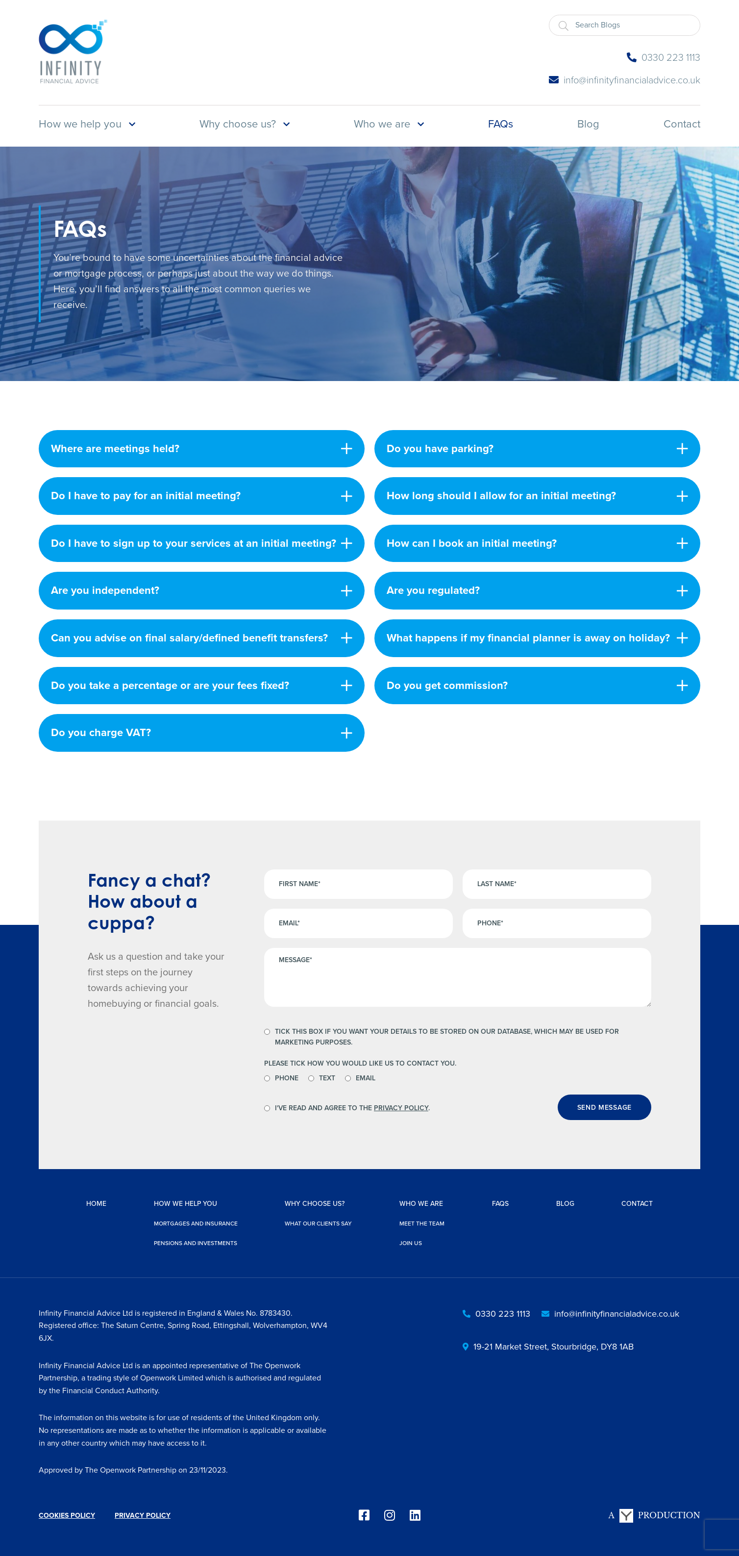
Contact (682, 124)
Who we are (382, 124)
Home (96, 1204)
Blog (588, 124)
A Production (654, 1516)
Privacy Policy (401, 1108)
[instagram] (389, 1515)
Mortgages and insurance (196, 1223)
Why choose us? (237, 124)
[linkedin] (415, 1515)
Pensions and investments (195, 1243)
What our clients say (318, 1223)
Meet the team (421, 1223)
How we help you (80, 124)
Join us (410, 1243)
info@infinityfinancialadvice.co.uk (624, 80)
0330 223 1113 (663, 57)
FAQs (500, 124)
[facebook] (364, 1515)
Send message (604, 1107)
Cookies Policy (67, 1515)
